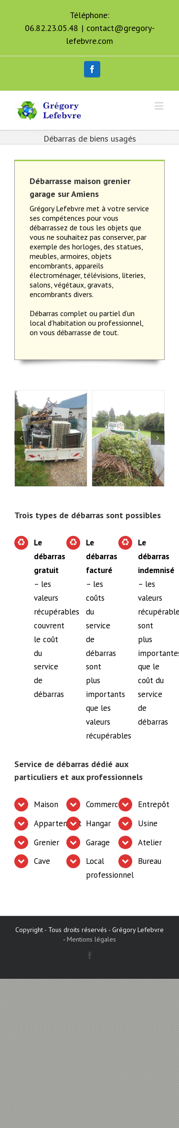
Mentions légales (91, 939)
